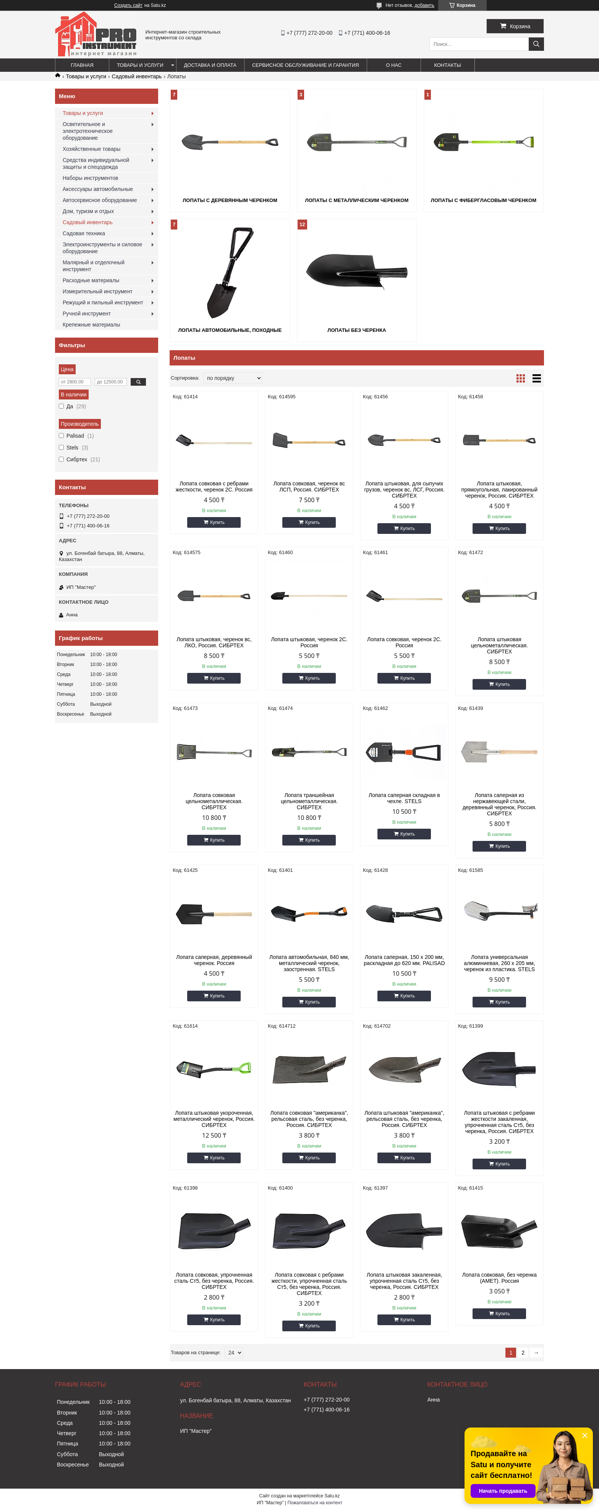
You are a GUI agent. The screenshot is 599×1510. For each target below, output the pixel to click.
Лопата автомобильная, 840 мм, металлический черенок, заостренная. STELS (309, 963)
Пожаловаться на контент (315, 1502)
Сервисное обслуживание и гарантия (305, 65)
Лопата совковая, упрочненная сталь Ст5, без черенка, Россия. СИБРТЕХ (214, 1281)
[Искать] (536, 44)
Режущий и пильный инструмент (103, 302)
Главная (82, 65)
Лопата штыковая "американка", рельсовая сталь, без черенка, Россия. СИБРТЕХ (404, 1119)
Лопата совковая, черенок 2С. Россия (404, 642)
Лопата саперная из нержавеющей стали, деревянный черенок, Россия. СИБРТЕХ (500, 804)
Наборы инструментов (90, 178)
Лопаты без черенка (356, 330)
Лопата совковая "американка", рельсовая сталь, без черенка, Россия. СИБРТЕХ (309, 1119)
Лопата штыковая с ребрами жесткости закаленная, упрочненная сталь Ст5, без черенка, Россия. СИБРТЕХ (499, 1122)
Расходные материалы (91, 280)
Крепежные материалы (91, 325)
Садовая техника (84, 233)
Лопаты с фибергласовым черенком (483, 200)
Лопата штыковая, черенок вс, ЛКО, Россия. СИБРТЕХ (214, 642)
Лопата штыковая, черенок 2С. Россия (309, 642)
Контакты (447, 65)
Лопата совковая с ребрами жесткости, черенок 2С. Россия (214, 486)
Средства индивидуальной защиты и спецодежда (96, 163)
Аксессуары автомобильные (98, 189)
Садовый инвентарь (137, 76)
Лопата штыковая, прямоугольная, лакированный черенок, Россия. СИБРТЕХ (499, 489)
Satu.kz (332, 1496)
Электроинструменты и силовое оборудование (102, 247)
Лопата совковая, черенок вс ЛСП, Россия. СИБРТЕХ (309, 486)
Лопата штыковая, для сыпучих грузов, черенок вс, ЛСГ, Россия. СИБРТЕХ (404, 489)
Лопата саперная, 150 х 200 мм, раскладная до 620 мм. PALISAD (404, 960)
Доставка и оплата (210, 65)
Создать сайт (128, 5)
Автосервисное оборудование (100, 200)
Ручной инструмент (87, 313)
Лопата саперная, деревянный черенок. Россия (214, 960)
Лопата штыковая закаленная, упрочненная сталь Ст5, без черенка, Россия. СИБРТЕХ (404, 1281)
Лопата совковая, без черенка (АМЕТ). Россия (499, 1278)
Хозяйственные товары (91, 149)
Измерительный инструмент (98, 291)
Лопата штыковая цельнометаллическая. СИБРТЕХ (499, 645)
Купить (217, 522)
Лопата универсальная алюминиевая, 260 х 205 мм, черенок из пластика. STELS (499, 963)
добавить (424, 5)
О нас (393, 65)
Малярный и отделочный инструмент (94, 265)
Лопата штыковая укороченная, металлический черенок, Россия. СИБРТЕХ (214, 1119)
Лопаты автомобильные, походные (230, 330)
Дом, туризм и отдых (88, 211)
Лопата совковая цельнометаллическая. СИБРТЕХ (214, 801)
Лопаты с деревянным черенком (230, 200)
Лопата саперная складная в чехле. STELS (404, 798)
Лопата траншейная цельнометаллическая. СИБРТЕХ (309, 801)
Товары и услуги (140, 65)
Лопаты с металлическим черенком (357, 200)
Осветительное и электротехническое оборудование (88, 131)
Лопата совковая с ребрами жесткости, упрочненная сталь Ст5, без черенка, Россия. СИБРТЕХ (309, 1284)
